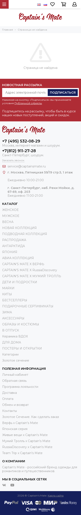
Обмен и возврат (15, 405)
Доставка (9, 393)
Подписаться (63, 92)
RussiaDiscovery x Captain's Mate (27, 447)
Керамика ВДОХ (15, 336)
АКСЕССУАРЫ (13, 318)
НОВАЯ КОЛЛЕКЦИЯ (19, 228)
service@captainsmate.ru (27, 166)
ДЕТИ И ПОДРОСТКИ (19, 282)
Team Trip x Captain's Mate (22, 453)
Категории (10, 354)
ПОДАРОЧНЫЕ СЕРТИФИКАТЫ (27, 306)
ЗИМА (7, 312)
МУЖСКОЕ (10, 216)
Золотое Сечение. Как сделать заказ (30, 417)
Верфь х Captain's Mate (20, 423)
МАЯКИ (8, 288)
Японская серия (14, 429)
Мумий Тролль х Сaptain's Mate (26, 441)
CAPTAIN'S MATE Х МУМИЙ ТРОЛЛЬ (31, 276)
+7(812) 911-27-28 (19, 150)
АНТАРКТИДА (13, 246)
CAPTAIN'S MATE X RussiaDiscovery (29, 270)
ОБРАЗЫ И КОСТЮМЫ (20, 324)
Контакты (9, 411)
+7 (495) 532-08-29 (21, 141)
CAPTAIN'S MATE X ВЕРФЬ (23, 264)
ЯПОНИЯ (9, 252)
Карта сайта (56, 495)
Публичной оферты (28, 103)
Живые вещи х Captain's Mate (25, 435)
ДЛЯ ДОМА (11, 342)
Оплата (7, 399)
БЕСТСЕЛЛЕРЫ (14, 300)
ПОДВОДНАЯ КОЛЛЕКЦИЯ (24, 234)
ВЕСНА (7, 222)
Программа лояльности (20, 387)
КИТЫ (7, 294)
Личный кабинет (15, 375)
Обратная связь (14, 381)
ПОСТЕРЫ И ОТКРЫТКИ (22, 348)
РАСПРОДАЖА (14, 240)
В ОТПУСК (10, 330)
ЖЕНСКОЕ (10, 210)
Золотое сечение (15, 360)
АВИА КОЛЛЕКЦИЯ (18, 258)
